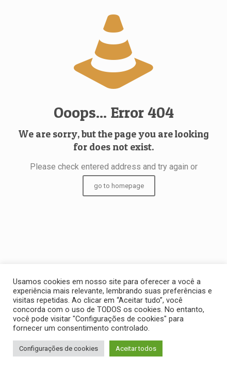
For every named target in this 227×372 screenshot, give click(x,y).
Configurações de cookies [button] (58, 348)
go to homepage (119, 186)
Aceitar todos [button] (136, 348)
